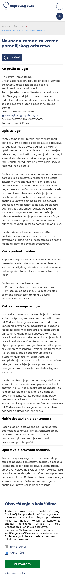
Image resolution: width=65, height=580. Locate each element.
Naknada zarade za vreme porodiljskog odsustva (23, 30)
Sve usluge (19, 26)
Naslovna (6, 26)
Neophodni (15, 547)
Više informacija (15, 573)
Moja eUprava (59, 16)
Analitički (14, 553)
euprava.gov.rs (22, 6)
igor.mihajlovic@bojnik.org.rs (20, 115)
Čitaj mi (15, 57)
